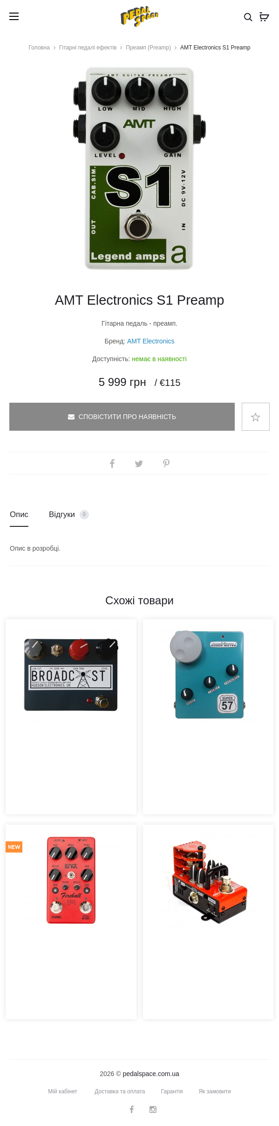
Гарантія (172, 1091)
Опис (19, 514)
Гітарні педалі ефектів (87, 47)
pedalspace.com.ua (150, 1073)
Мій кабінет (62, 1091)
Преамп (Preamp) (148, 47)
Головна (39, 47)
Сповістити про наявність (122, 416)
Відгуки (69, 515)
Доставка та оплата (120, 1091)
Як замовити (215, 1091)
